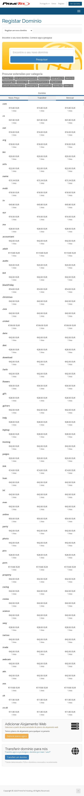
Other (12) (68, 85)
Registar (61, 3)
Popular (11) (8, 78)
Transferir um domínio (17, 757)
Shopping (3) (32, 85)
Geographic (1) (57, 78)
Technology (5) (9, 82)
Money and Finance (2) (39, 82)
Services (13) (22, 82)
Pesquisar (42, 59)
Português (45, 3)
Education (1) (56, 82)
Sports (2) (70, 78)
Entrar (54, 3)
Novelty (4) (57, 85)
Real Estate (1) (45, 85)
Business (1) (44, 78)
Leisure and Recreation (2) (14, 85)
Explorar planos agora (17, 736)
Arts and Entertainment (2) (26, 78)
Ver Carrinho (75, 4)
